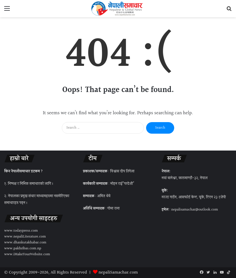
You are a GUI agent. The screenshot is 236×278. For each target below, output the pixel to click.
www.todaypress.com (21, 231)
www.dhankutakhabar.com (25, 242)
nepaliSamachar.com (118, 272)
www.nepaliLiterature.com (25, 236)
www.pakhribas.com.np (22, 248)
